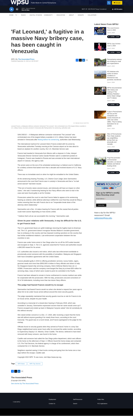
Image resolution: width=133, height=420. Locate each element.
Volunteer (92, 19)
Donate (119, 5)
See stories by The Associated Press (25, 387)
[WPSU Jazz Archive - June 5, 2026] (100, 51)
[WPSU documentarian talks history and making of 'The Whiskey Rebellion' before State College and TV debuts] (100, 95)
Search (75, 407)
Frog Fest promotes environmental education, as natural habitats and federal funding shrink (114, 166)
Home (11, 19)
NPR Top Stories (35, 368)
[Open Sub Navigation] (18, 19)
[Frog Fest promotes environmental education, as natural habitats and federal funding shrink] (100, 165)
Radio (23, 19)
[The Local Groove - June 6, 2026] (100, 35)
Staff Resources (77, 403)
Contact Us (52, 407)
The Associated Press (26, 63)
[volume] (17, 13)
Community (48, 19)
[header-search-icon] (110, 5)
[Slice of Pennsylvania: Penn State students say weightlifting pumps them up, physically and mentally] (100, 141)
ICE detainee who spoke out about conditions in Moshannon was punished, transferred (114, 80)
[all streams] (117, 13)
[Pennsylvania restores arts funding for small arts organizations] (100, 67)
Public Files (100, 403)
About (71, 19)
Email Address (100, 203)
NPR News (21, 368)
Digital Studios (36, 19)
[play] (11, 13)
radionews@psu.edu (103, 222)
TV (16, 19)
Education (61, 19)
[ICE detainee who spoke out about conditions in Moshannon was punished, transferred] (100, 79)
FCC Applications (102, 407)
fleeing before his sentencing (48, 144)
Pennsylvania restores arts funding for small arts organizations (114, 65)
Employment (52, 403)
